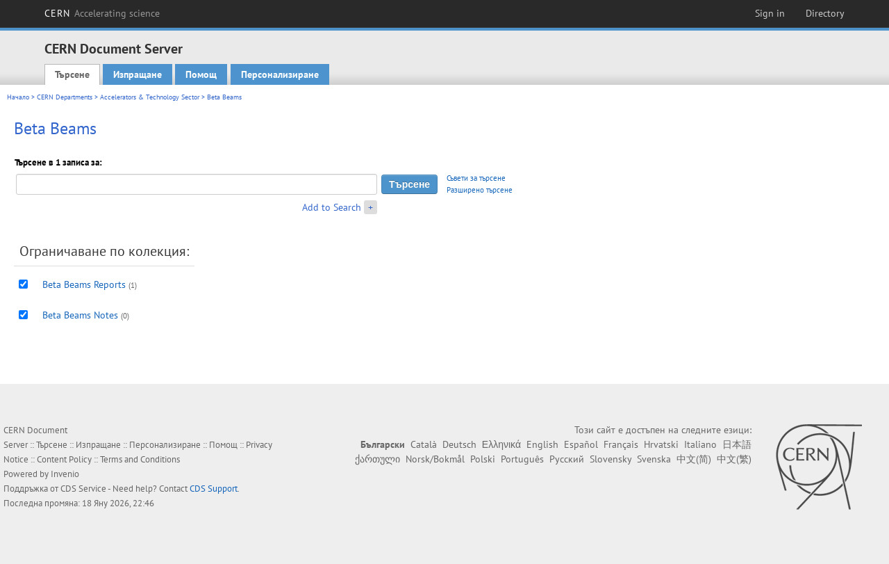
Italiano (700, 444)
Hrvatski (661, 444)
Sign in (770, 13)
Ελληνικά (501, 444)
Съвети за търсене (476, 178)
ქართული (377, 459)
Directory (825, 13)
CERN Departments (64, 97)
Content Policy (64, 459)
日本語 (736, 444)
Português (522, 459)
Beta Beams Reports (84, 284)
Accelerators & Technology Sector (149, 97)
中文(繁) (734, 459)
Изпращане (137, 74)
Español (581, 444)
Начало (18, 97)
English (542, 444)
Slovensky (610, 459)
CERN (102, 13)
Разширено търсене (480, 190)
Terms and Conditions (140, 459)
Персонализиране (280, 74)
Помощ (201, 74)
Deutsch (459, 444)
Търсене (72, 74)
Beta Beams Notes (80, 315)
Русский (566, 459)
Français (621, 444)
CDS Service (83, 488)
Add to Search (331, 207)
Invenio (65, 474)
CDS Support (214, 488)
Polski (482, 459)
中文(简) (693, 459)
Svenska (654, 459)
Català (423, 444)
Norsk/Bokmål (435, 459)
